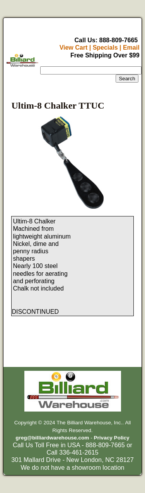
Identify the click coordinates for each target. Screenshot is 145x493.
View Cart (74, 47)
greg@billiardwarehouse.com (52, 438)
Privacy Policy (111, 438)
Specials (105, 47)
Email (131, 47)
